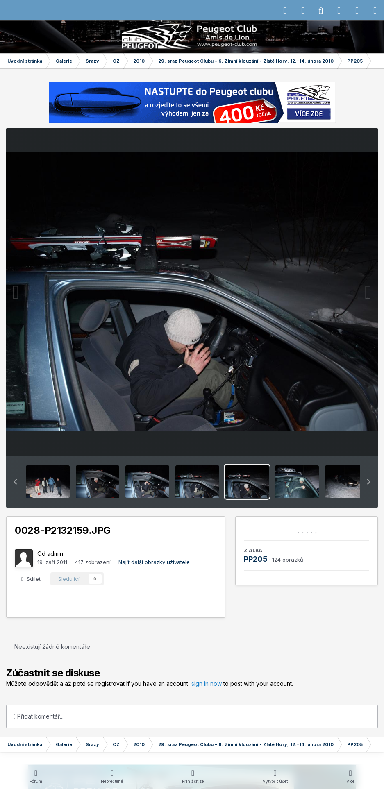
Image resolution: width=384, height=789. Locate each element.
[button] (15, 482)
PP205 (256, 559)
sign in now (206, 683)
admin (55, 553)
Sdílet (31, 579)
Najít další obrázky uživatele (154, 562)
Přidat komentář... (39, 716)
